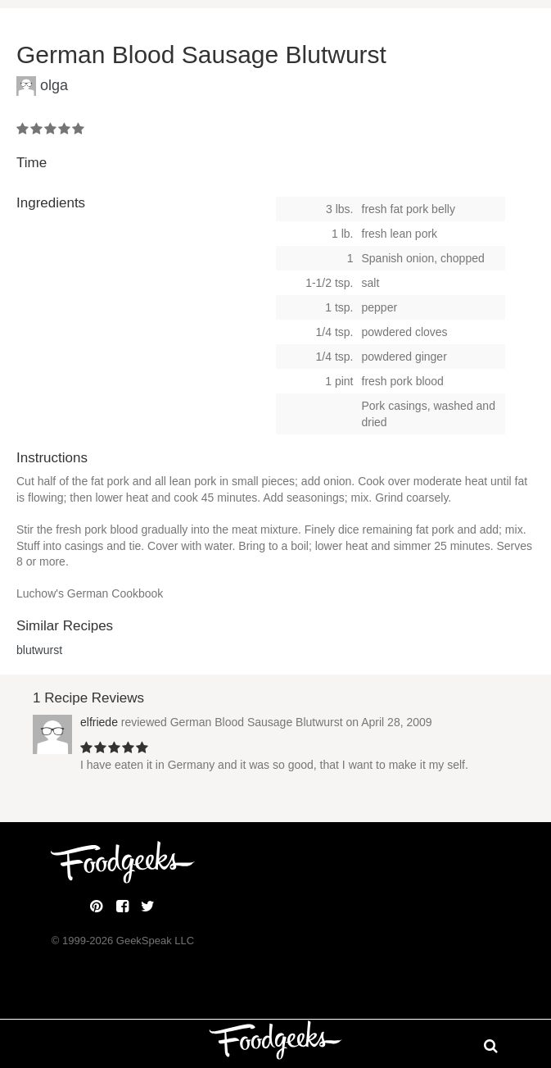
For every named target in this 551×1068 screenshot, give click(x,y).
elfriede (99, 722)
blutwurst (39, 650)
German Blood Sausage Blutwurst (256, 722)
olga (54, 85)
